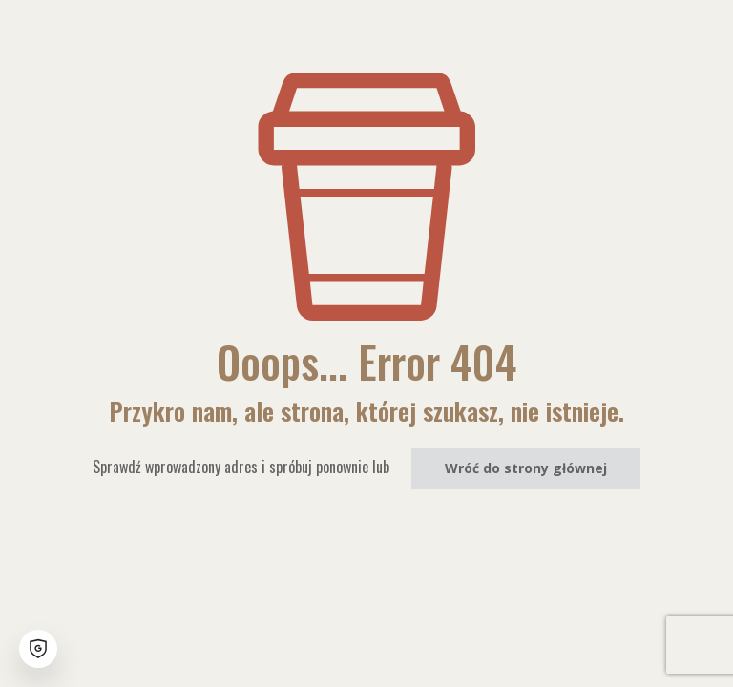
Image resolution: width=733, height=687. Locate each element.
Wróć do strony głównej (526, 468)
